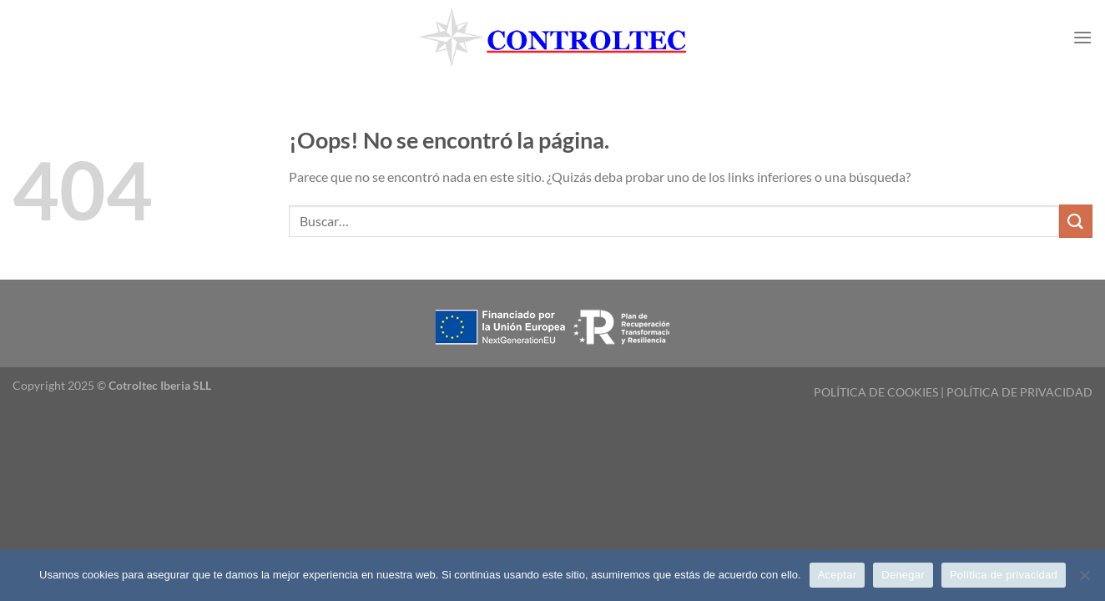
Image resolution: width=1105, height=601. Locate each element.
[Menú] (1082, 37)
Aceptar (837, 574)
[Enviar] (1075, 221)
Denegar (903, 574)
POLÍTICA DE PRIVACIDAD (1019, 392)
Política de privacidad (1003, 574)
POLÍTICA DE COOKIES (876, 392)
